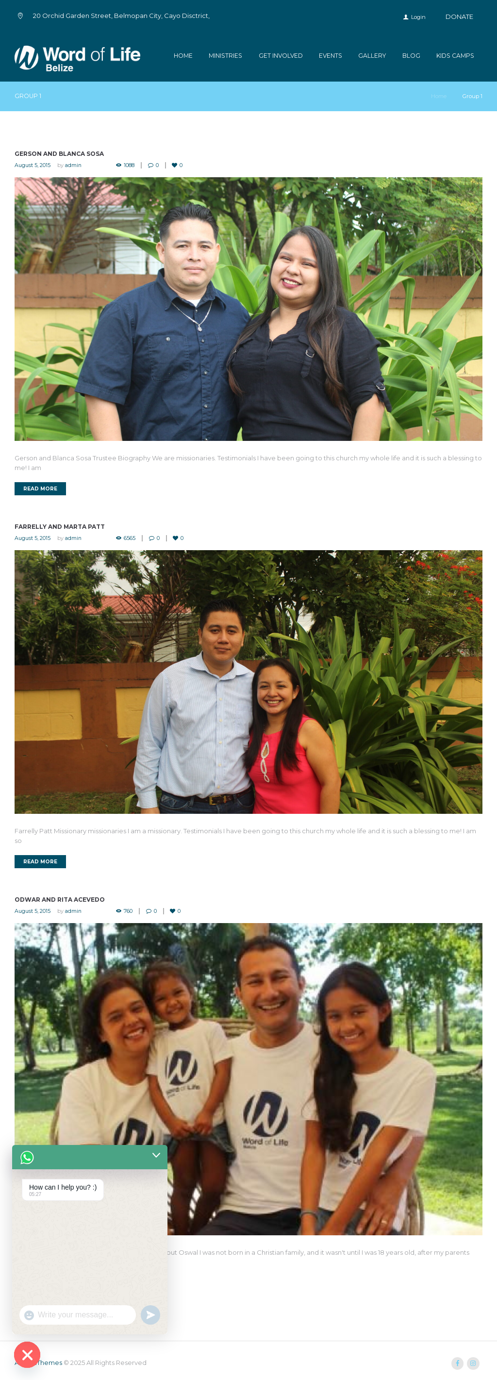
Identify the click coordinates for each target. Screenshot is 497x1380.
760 (129, 911)
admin (73, 165)
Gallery (372, 55)
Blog (411, 55)
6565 (130, 538)
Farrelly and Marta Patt (60, 527)
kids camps (455, 55)
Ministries (225, 55)
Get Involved (281, 55)
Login (418, 17)
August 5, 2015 (32, 165)
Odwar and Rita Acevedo (60, 899)
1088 (130, 165)
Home (183, 55)
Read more (40, 489)
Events (330, 55)
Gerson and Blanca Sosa (59, 154)
